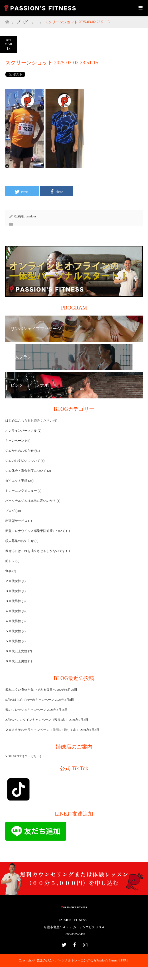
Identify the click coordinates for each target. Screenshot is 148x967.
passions (31, 216)
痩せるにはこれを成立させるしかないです (35, 551)
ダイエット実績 (16, 481)
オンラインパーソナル (21, 430)
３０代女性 (13, 591)
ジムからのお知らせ (19, 450)
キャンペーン (14, 440)
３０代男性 (13, 601)
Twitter (63, 944)
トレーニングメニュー (21, 491)
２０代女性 (13, 581)
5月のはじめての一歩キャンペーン (29, 700)
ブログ (22, 22)
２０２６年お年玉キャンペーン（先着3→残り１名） (42, 730)
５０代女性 (13, 631)
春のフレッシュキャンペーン (25, 710)
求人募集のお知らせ (19, 541)
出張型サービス (16, 521)
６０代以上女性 (16, 651)
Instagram (84, 944)
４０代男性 (13, 621)
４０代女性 (13, 611)
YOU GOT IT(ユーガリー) (23, 756)
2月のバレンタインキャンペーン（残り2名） (36, 720)
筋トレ (10, 561)
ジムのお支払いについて (22, 461)
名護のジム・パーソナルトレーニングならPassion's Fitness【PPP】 (82, 960)
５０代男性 (13, 641)
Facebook (74, 944)
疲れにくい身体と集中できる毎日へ (30, 690)
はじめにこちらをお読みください (29, 420)
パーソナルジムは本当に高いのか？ (30, 501)
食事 (8, 571)
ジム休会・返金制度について (25, 471)
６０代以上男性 (16, 661)
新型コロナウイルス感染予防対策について (35, 531)
